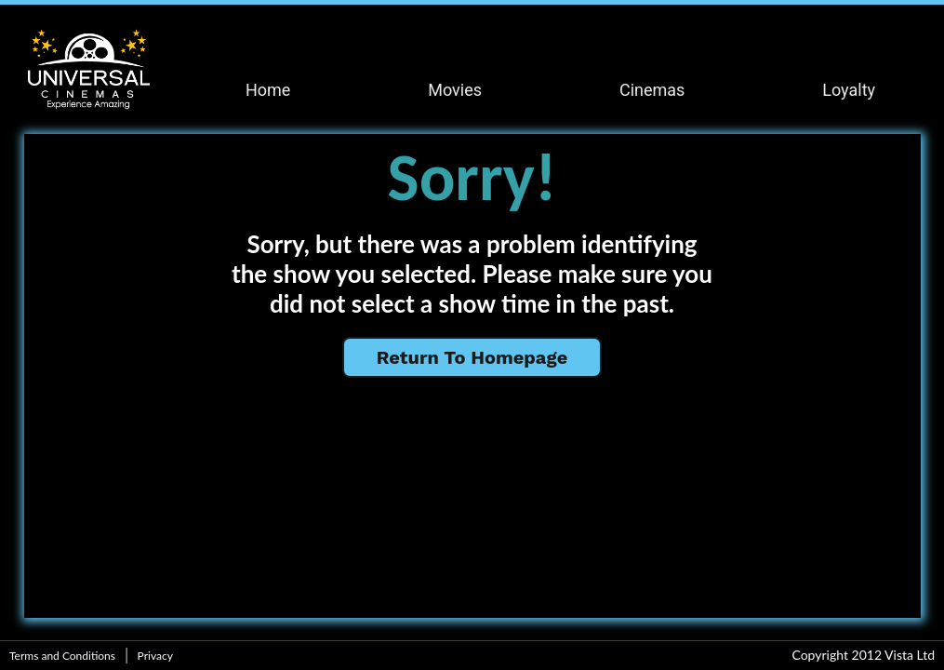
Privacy (155, 656)
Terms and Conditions (62, 656)
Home (268, 90)
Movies (455, 90)
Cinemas (652, 90)
